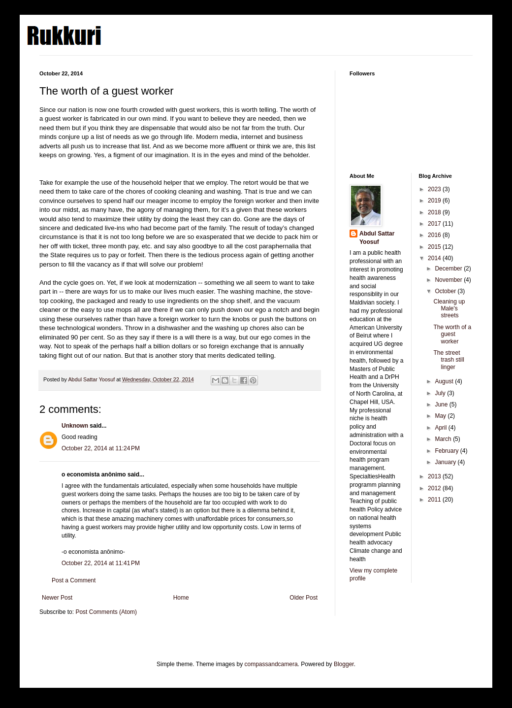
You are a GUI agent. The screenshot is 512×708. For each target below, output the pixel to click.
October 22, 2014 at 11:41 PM (101, 563)
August (445, 381)
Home (181, 597)
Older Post (303, 597)
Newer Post (57, 597)
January (446, 462)
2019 (435, 200)
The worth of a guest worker (452, 334)
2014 (435, 258)
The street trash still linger (448, 360)
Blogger (344, 664)
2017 (435, 223)
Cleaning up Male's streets (449, 308)
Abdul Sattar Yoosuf (376, 237)
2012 (435, 488)
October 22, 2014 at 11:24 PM (101, 448)
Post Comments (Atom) (106, 611)
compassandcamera (271, 664)
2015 (435, 246)
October (446, 291)
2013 (435, 476)
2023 (435, 189)
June (442, 404)
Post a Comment (74, 580)
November (449, 279)
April (441, 427)
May (441, 415)
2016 (435, 235)
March (444, 439)
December (449, 268)
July (441, 393)
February (447, 450)
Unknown (75, 425)
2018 (435, 212)
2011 (435, 499)
